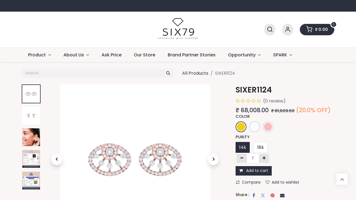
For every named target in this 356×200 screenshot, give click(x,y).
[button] (56, 159)
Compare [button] (248, 182)
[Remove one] (242, 158)
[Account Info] (287, 30)
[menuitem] (111, 55)
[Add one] (264, 158)
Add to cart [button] (253, 170)
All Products (195, 73)
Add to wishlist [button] (282, 182)
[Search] (269, 30)
